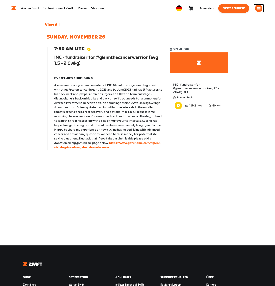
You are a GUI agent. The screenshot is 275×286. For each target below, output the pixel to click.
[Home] (13, 8)
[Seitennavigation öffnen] (259, 8)
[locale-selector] (179, 8)
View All (52, 25)
